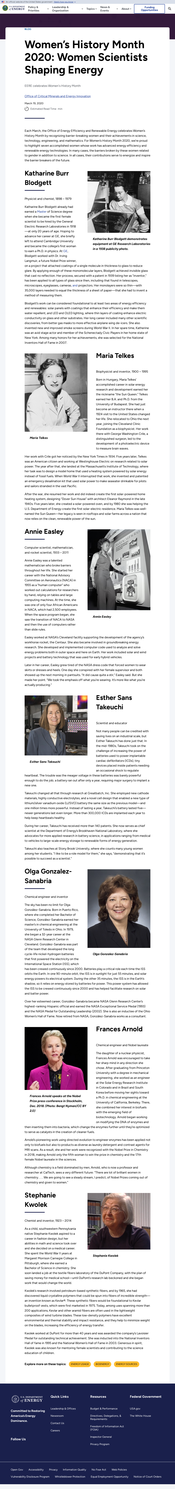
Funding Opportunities (149, 9)
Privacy (53, 1474)
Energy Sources (127, 1368)
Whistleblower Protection (70, 1481)
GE (66, 251)
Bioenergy (103, 1368)
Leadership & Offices (63, 1413)
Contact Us (57, 1428)
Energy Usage (80, 1368)
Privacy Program (100, 1449)
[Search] (169, 8)
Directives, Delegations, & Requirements (105, 1422)
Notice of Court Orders (148, 1481)
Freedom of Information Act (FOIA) (107, 1433)
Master (41, 211)
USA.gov (135, 1413)
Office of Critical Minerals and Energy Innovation (58, 96)
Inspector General (101, 1441)
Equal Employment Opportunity (110, 1481)
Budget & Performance (103, 1413)
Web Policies (119, 1474)
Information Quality (74, 1474)
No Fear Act (99, 1474)
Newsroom (57, 1420)
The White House (140, 1420)
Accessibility (36, 1474)
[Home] (13, 9)
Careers (55, 1435)
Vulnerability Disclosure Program (30, 1481)
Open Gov (17, 1474)
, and (75, 285)
